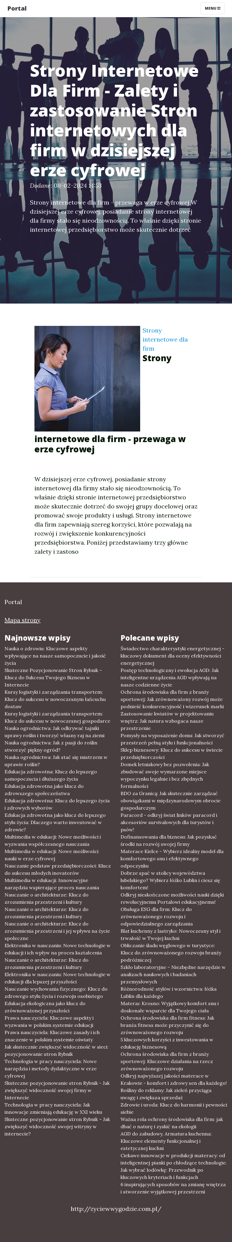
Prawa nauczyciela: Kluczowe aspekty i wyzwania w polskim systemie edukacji (49, 1021)
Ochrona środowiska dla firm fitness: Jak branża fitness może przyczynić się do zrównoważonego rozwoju (167, 1025)
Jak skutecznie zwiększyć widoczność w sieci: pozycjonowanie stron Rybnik (56, 1050)
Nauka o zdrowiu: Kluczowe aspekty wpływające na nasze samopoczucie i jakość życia (55, 655)
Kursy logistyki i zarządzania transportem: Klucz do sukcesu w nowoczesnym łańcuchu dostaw (55, 699)
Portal (17, 8)
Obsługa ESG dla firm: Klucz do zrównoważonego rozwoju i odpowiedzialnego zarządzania (157, 916)
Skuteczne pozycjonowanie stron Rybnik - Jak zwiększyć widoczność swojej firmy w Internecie (57, 1090)
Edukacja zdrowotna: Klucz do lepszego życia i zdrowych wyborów (57, 804)
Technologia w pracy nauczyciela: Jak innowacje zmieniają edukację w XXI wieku (53, 1108)
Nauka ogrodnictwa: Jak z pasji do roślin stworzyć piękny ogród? (51, 746)
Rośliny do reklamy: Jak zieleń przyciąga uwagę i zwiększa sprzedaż (166, 1093)
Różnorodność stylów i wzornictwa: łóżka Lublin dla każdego (169, 992)
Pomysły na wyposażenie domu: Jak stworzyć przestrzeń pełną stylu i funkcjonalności (172, 739)
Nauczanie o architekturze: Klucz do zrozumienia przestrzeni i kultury (47, 898)
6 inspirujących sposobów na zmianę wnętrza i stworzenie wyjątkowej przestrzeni (173, 1188)
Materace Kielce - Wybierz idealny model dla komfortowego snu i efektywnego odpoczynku (172, 858)
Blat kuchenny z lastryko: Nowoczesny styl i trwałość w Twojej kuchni (171, 934)
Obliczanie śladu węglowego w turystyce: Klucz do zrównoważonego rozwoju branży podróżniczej (171, 952)
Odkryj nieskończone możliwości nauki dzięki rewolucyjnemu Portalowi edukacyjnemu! (172, 898)
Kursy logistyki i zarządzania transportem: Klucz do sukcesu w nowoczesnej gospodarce (57, 717)
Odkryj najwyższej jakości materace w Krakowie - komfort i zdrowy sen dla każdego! (174, 1079)
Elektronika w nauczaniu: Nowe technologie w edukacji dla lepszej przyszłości (58, 978)
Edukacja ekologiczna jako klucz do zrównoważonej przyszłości (45, 1007)
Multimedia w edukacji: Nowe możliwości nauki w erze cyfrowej (51, 854)
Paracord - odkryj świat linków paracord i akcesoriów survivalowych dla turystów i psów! (169, 822)
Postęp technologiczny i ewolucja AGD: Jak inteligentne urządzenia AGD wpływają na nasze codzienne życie (170, 677)
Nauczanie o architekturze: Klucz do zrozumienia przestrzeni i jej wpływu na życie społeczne (57, 931)
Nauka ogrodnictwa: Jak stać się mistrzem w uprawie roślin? (56, 760)
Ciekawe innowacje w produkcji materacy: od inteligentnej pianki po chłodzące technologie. (174, 1159)
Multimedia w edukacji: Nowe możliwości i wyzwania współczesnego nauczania (53, 840)
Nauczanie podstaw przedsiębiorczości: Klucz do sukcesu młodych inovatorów (58, 869)
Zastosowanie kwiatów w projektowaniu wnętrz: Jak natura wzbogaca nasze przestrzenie (167, 721)
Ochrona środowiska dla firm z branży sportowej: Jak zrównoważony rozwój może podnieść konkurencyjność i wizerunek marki (172, 699)
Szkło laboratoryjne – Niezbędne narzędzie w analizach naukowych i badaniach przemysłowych (173, 974)
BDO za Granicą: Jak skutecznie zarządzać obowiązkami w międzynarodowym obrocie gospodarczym (171, 800)
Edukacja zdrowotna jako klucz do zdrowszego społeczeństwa (44, 789)
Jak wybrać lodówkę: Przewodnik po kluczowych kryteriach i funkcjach (162, 1173)
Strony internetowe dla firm (165, 339)
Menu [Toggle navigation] (213, 8)
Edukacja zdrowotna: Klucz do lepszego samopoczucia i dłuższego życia (51, 775)
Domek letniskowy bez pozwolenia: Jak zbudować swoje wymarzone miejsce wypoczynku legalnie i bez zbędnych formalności (165, 775)
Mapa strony (22, 620)
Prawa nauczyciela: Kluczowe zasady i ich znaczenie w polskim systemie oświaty (52, 1036)
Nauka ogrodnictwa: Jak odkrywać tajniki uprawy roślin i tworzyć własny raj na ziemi (55, 731)
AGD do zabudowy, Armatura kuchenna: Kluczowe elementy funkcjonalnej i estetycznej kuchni (166, 1141)
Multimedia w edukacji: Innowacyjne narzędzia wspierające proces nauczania (52, 883)
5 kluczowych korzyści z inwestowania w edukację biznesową (167, 1043)
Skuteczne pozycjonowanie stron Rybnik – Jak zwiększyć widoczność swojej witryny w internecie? (57, 1126)
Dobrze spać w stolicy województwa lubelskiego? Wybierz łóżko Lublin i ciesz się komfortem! (170, 880)
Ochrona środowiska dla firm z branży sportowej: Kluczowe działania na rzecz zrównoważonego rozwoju (167, 1061)
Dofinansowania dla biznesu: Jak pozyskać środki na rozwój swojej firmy (169, 840)
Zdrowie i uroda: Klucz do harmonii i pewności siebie (174, 1108)
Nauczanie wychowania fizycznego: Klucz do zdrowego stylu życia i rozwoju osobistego (56, 992)
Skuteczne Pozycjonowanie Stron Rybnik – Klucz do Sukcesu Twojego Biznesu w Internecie (53, 677)
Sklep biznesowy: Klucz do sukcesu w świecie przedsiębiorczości (172, 753)
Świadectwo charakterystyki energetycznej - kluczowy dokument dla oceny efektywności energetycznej (172, 655)
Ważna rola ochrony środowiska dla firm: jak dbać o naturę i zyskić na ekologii (172, 1122)
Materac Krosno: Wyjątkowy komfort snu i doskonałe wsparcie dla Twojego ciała (170, 1007)
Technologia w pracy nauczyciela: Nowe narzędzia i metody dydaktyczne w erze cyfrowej (51, 1068)
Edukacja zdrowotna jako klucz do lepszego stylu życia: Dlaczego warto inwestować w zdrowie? (55, 822)
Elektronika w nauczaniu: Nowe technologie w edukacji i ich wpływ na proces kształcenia (58, 949)
